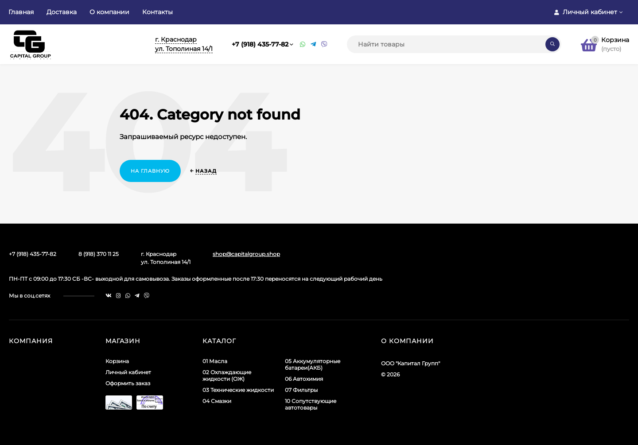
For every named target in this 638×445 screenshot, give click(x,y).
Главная (21, 12)
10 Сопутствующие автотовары (310, 404)
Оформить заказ (127, 383)
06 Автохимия (304, 378)
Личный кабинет (128, 372)
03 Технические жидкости (238, 390)
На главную (150, 171)
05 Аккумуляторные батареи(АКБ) (312, 364)
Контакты (157, 12)
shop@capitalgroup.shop (246, 254)
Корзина (117, 361)
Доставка (62, 12)
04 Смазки (216, 401)
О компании (109, 12)
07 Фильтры (301, 390)
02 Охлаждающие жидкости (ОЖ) (226, 375)
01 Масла (214, 361)
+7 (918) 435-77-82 (260, 44)
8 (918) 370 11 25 (98, 254)
